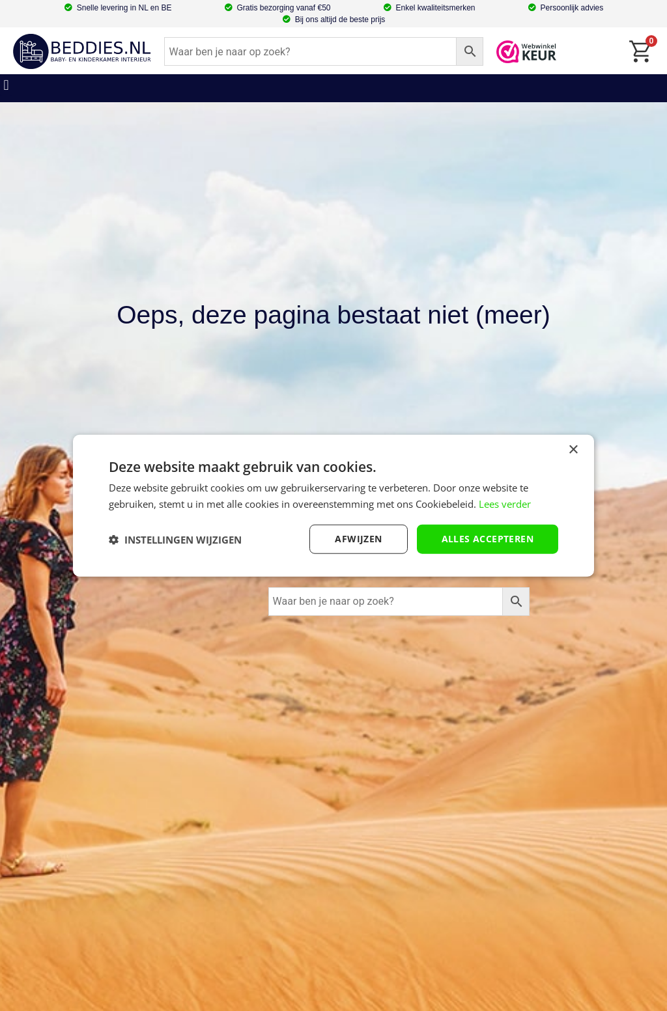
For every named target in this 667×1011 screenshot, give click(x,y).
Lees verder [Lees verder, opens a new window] (505, 503)
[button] (6, 85)
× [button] (573, 449)
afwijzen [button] (358, 539)
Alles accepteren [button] (487, 539)
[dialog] (333, 505)
